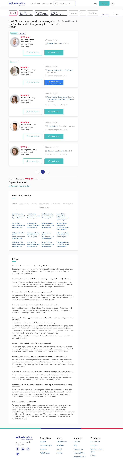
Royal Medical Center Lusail (60, 98)
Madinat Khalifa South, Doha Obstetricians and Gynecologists (62, 227)
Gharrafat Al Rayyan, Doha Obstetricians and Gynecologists (62, 218)
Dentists (43, 450)
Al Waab (60, 446)
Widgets (94, 446)
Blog (75, 446)
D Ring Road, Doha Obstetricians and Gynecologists (62, 245)
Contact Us (78, 450)
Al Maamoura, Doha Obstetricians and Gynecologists (48, 237)
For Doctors (47, 3)
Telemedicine (68, 205)
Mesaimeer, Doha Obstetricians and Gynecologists (33, 236)
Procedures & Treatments (44, 207)
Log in (95, 3)
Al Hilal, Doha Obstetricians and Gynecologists (33, 217)
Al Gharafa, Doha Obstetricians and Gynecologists (48, 217)
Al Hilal (59, 454)
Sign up (104, 3)
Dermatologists (45, 446)
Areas (14, 205)
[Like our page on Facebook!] (18, 450)
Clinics (34, 205)
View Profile (31, 53)
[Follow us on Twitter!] (33, 450)
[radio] (21, 38)
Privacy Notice (79, 458)
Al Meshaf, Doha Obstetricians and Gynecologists (18, 245)
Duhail (59, 450)
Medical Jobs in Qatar (96, 451)
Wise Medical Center (58, 44)
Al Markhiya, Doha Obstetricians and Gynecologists (62, 236)
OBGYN (42, 443)
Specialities (35, 3)
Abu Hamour (61, 443)
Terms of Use (79, 454)
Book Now (55, 53)
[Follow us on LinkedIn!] (23, 450)
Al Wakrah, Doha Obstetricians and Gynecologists (48, 226)
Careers (76, 443)
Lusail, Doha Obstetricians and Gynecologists (18, 226)
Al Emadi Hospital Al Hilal (59, 152)
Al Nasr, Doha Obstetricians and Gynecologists (33, 245)
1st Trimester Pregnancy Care (19, 187)
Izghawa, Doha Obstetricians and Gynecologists (33, 226)
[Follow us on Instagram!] (28, 450)
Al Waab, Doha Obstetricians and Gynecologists (48, 245)
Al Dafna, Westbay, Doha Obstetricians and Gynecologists (18, 237)
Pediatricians (44, 454)
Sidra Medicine (61, 127)
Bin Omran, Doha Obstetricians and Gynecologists (18, 217)
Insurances (56, 205)
